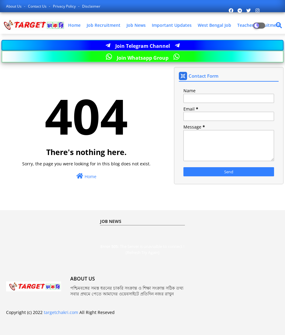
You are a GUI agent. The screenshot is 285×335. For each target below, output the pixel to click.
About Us (14, 6)
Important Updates (172, 25)
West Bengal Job (214, 25)
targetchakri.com (61, 312)
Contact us (37, 6)
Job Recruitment (103, 25)
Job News (136, 25)
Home (74, 25)
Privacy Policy (65, 6)
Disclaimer (91, 6)
